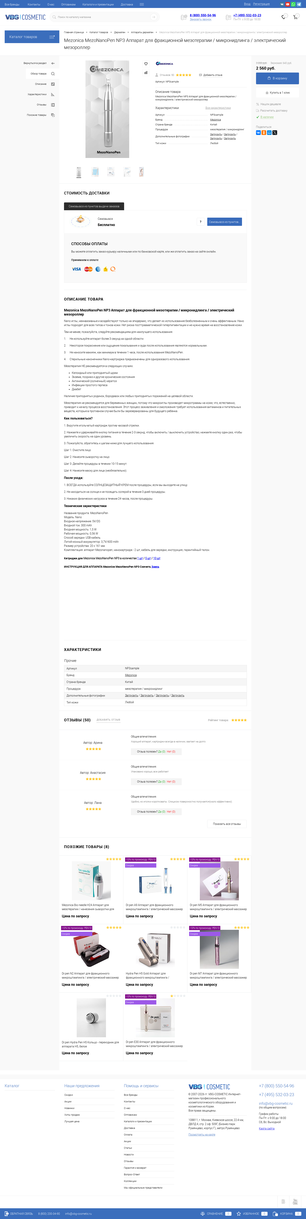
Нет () (171, 752)
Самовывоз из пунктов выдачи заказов (94, 206)
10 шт (156, 558)
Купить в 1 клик (277, 92)
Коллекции (130, 1181)
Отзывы (46, 105)
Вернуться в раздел (39, 63)
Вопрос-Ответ (132, 1175)
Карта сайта (267, 1129)
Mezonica (215, 119)
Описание (45, 84)
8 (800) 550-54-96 (203, 15)
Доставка (127, 4)
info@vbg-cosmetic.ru (276, 1104)
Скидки (68, 1095)
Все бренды (12, 4)
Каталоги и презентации (98, 4)
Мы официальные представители (143, 1188)
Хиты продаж (72, 1115)
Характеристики (41, 94)
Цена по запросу (91, 919)
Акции (67, 1102)
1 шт (140, 558)
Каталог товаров (32, 36)
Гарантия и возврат (135, 1168)
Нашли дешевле (268, 104)
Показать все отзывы (227, 824)
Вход (247, 3)
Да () (161, 752)
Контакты (34, 4)
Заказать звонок (200, 19)
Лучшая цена (71, 1122)
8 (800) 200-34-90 (49, 1213)
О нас (50, 4)
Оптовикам (68, 4)
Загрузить (216, 134)
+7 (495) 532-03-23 (247, 15)
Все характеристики (218, 107)
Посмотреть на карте (202, 1135)
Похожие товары (41, 115)
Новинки (69, 1108)
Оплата (128, 1135)
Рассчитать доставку (271, 110)
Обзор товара (43, 74)
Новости (129, 1155)
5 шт (148, 558)
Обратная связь (19, 1213)
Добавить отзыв (108, 720)
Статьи (128, 1148)
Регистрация (261, 3)
